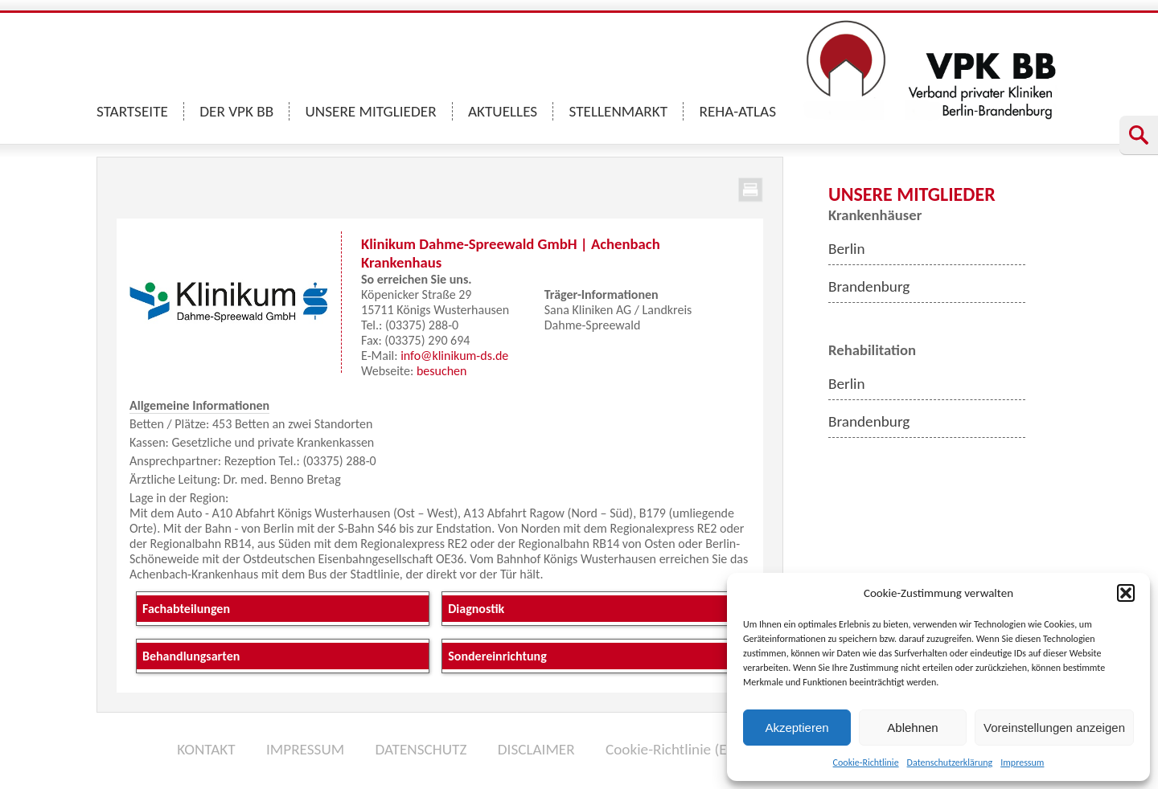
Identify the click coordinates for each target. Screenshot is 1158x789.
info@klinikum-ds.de (454, 355)
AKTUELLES (502, 111)
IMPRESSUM (305, 749)
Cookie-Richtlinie (866, 762)
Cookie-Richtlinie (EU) (673, 749)
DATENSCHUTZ (420, 749)
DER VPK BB (236, 111)
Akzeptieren (796, 727)
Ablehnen (912, 727)
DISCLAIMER (536, 749)
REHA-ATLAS (737, 111)
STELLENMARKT (618, 111)
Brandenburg (869, 286)
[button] (1126, 593)
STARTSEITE (132, 111)
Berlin (846, 248)
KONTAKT (206, 749)
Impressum (1022, 762)
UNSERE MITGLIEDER (371, 111)
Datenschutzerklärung (950, 762)
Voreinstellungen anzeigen (1054, 727)
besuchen (442, 370)
